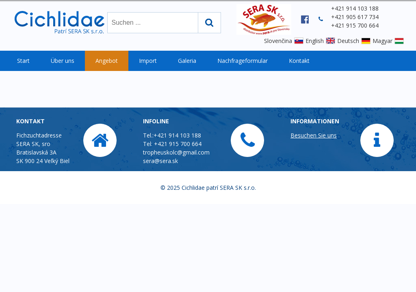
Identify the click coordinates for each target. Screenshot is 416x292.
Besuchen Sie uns (313, 135)
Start (23, 60)
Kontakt (299, 60)
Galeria (187, 60)
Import (148, 60)
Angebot (106, 60)
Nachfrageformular (242, 60)
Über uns (62, 60)
